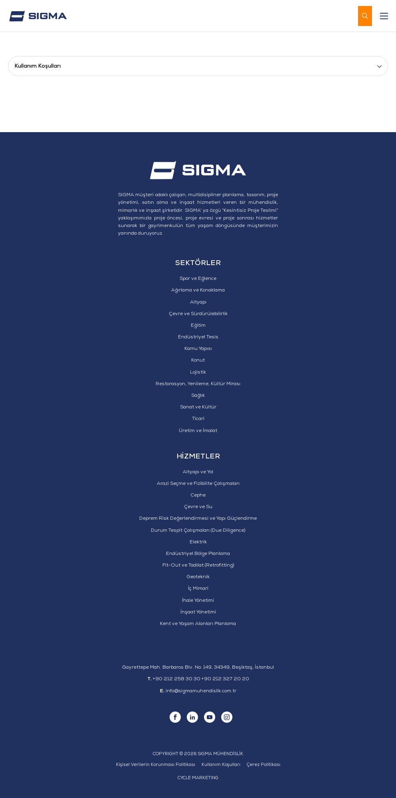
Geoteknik (198, 577)
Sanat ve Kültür (198, 407)
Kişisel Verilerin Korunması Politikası (155, 765)
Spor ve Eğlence (198, 279)
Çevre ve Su (198, 507)
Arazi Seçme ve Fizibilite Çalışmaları (198, 484)
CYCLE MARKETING (198, 778)
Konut (198, 360)
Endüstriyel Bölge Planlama (198, 554)
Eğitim (198, 326)
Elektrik (198, 542)
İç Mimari (198, 589)
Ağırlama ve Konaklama (198, 290)
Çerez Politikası (263, 765)
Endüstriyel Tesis (198, 337)
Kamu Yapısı (198, 349)
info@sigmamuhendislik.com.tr (201, 691)
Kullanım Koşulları (221, 765)
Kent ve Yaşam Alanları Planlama (198, 624)
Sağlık (198, 396)
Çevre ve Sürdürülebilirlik (198, 314)
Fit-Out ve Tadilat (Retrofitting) (198, 565)
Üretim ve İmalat (198, 431)
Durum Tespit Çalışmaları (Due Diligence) (198, 531)
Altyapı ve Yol (198, 472)
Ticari (198, 419)
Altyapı (198, 302)
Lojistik (198, 372)
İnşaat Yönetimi (198, 612)
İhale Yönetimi (198, 601)
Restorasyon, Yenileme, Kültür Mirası (198, 384)
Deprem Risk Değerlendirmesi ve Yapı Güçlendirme (198, 519)
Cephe (198, 495)
